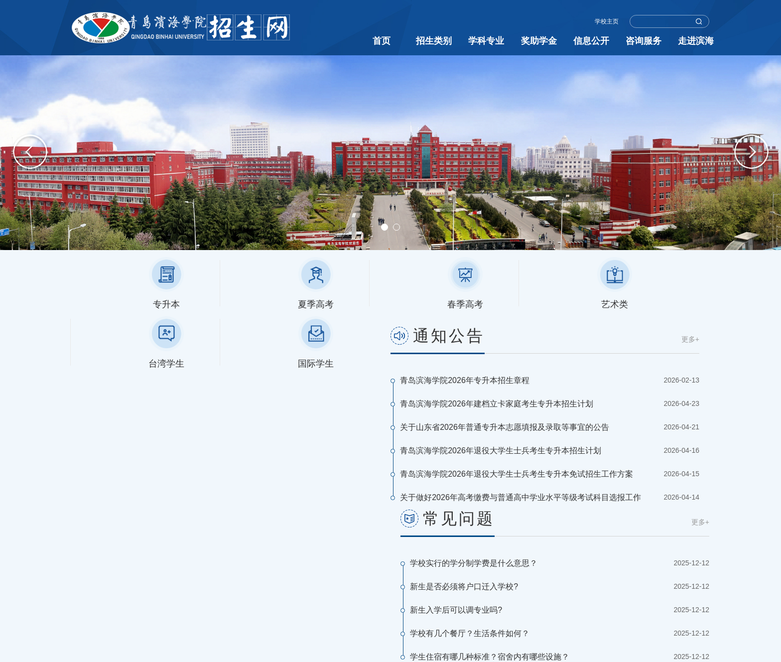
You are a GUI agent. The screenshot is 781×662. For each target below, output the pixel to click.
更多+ (372, 339)
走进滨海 (696, 41)
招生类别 (434, 41)
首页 (381, 41)
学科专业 (486, 41)
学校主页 (607, 21)
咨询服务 (643, 41)
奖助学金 (539, 41)
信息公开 (591, 41)
